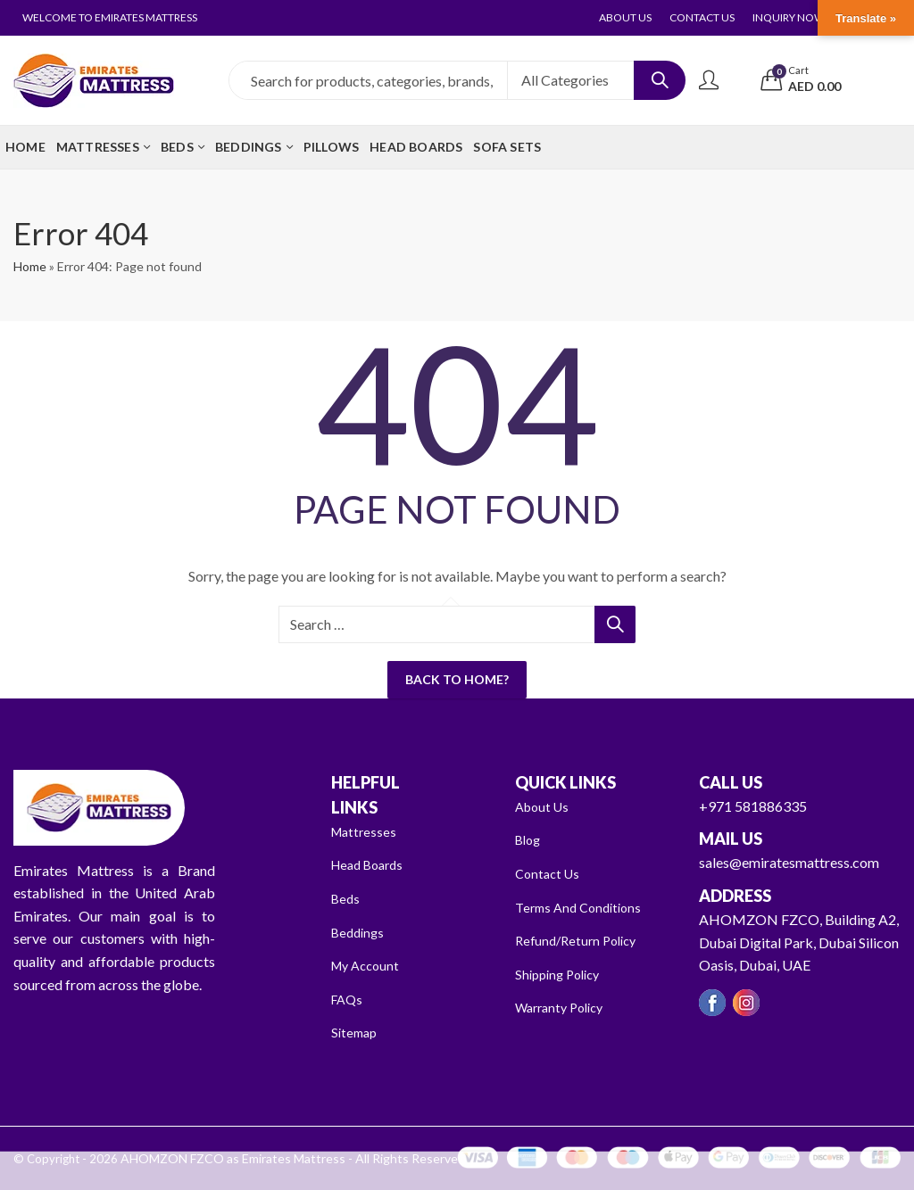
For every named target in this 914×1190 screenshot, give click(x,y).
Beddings (360, 931)
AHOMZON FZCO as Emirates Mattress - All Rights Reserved (279, 1158)
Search (660, 80)
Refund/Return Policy (580, 939)
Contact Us (550, 872)
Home (29, 266)
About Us (544, 805)
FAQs (348, 998)
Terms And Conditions (583, 906)
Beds (346, 897)
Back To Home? (457, 679)
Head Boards (371, 863)
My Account (369, 964)
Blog (529, 839)
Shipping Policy (562, 973)
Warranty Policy (564, 1006)
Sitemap (356, 1031)
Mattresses (366, 830)
